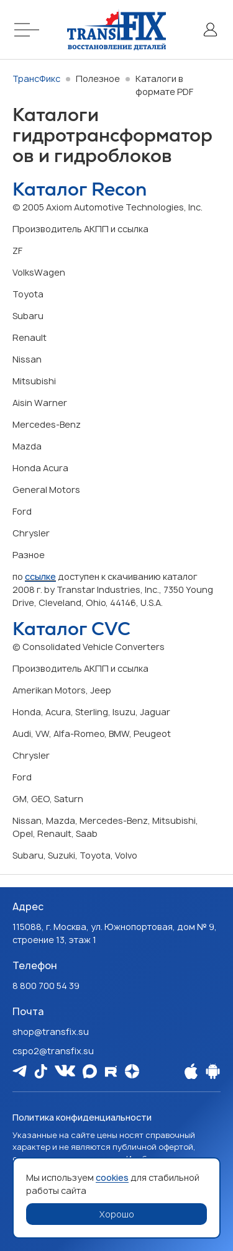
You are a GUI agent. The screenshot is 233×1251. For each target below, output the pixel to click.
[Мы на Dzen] (132, 1071)
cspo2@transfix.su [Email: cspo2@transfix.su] (53, 1051)
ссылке (40, 576)
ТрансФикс (36, 78)
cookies (112, 1177)
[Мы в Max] (90, 1071)
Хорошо (116, 1214)
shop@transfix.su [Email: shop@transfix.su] (50, 1031)
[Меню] (28, 29)
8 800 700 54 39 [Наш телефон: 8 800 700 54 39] (46, 985)
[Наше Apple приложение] (191, 1071)
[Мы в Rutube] (111, 1071)
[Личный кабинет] (210, 29)
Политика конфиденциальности (82, 1117)
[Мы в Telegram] (19, 1071)
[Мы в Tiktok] (41, 1071)
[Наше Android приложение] (213, 1071)
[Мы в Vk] (65, 1071)
